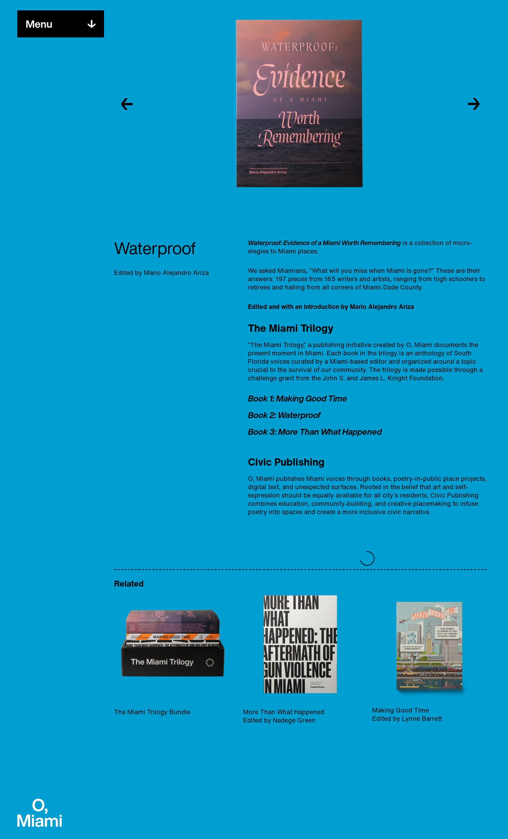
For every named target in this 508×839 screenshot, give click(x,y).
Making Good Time (311, 398)
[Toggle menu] (39, 24)
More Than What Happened (330, 431)
